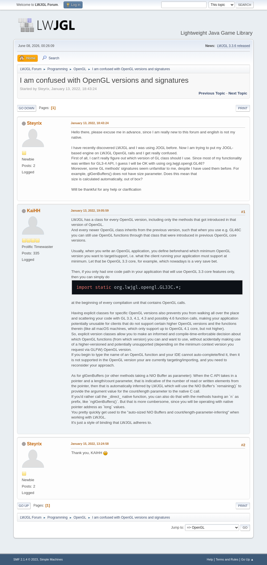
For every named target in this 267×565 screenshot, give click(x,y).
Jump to (177, 527)
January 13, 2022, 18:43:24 (90, 123)
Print (243, 108)
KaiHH (33, 210)
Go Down (26, 108)
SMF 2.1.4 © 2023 (25, 559)
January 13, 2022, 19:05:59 (90, 210)
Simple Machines (51, 559)
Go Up (24, 505)
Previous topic (212, 93)
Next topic (237, 93)
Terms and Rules (227, 559)
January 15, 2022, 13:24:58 (90, 443)
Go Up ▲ (247, 559)
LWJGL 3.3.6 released (233, 46)
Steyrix (34, 123)
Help (210, 559)
